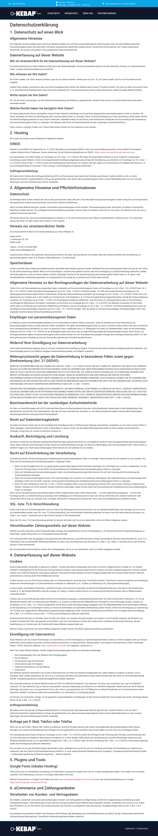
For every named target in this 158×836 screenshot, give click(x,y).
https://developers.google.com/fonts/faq (76, 779)
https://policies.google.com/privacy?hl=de (28, 782)
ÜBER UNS (88, 13)
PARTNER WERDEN (107, 13)
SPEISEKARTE (71, 13)
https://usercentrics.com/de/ (53, 645)
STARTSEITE (54, 13)
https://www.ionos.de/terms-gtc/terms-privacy (114, 152)
